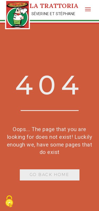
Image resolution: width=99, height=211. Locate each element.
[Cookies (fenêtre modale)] (9, 202)
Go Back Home (49, 174)
